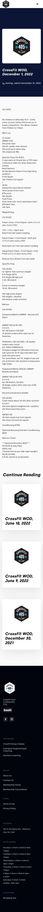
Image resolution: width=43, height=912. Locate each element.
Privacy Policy (9, 808)
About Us (7, 776)
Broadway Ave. (10, 898)
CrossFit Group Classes (13, 744)
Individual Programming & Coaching (14, 749)
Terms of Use (9, 804)
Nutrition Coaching (12, 755)
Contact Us (8, 780)
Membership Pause (12, 785)
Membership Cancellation (15, 789)
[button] (37, 4)
